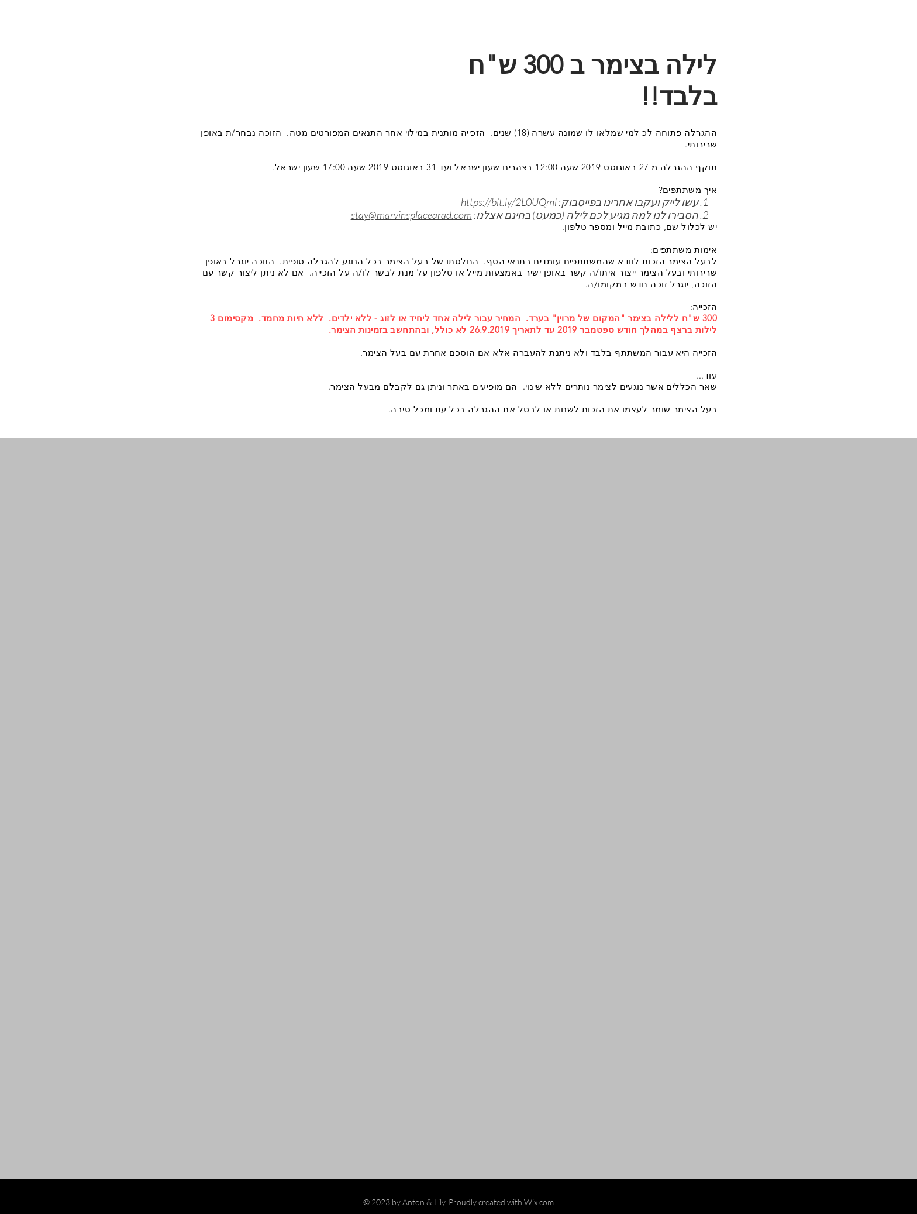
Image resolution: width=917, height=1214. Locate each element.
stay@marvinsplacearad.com (411, 214)
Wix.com (539, 1202)
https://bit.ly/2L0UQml (509, 201)
